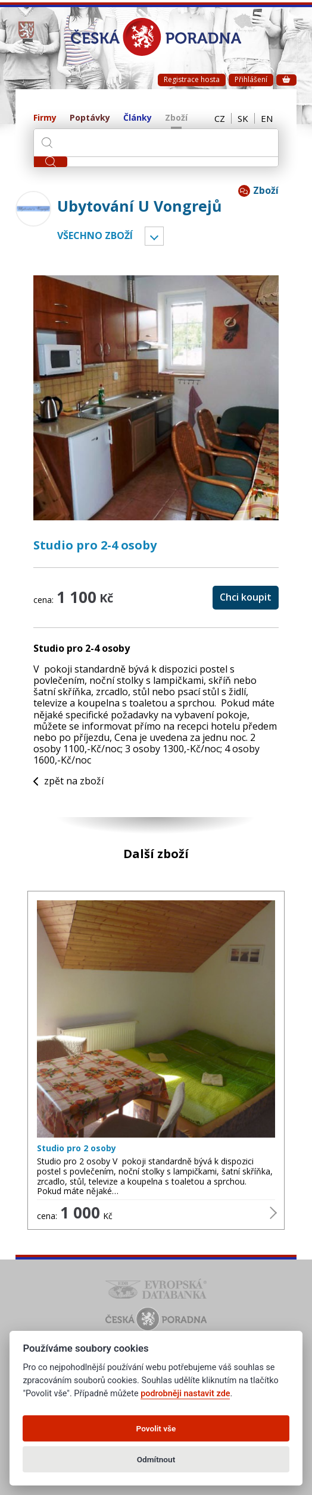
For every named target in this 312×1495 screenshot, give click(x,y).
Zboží (176, 118)
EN (267, 118)
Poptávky (90, 118)
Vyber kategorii (154, 236)
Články (137, 118)
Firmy (45, 118)
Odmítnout (156, 1459)
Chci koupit (246, 597)
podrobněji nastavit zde (185, 1394)
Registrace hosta (192, 79)
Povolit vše (156, 1428)
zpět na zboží (68, 781)
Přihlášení (251, 79)
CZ (219, 118)
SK (243, 118)
